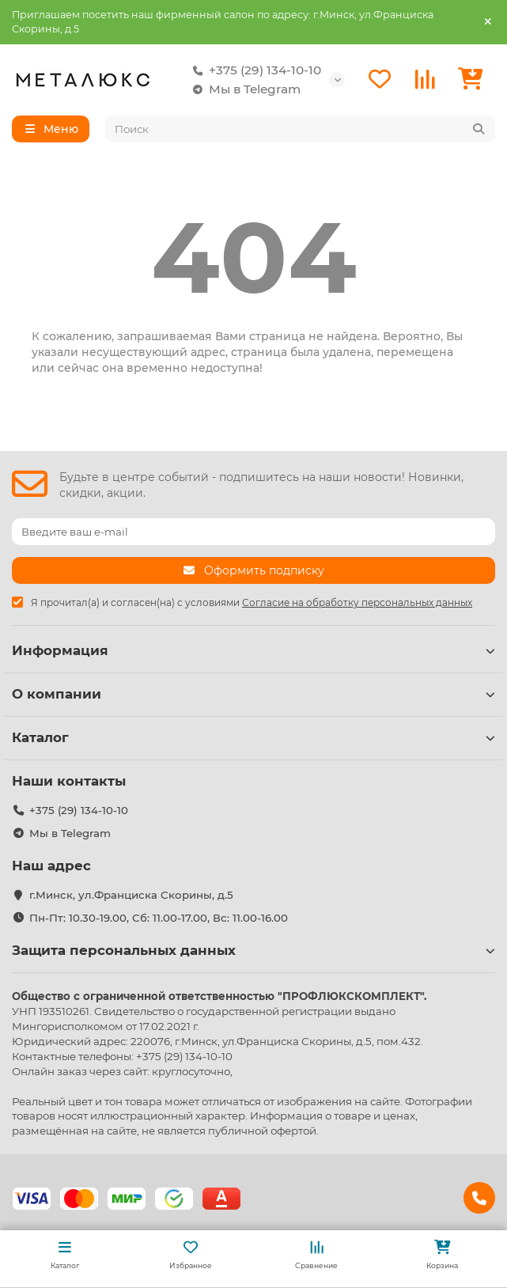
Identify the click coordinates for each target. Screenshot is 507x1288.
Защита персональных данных (253, 950)
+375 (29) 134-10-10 (254, 70)
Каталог (253, 737)
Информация (253, 650)
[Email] (253, 531)
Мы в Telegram (244, 89)
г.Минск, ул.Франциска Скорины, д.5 (131, 894)
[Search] (300, 129)
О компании (253, 694)
